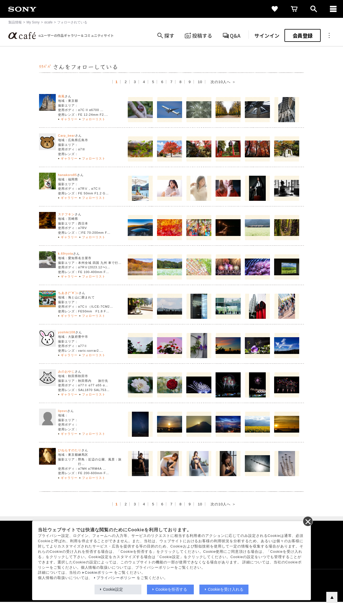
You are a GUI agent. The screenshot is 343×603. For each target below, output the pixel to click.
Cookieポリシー (99, 573)
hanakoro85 (67, 175)
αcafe (48, 22)
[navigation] (333, 9)
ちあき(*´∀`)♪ (68, 293)
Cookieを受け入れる (226, 589)
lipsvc (62, 411)
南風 (61, 96)
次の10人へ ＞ (223, 82)
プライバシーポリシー (116, 578)
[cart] (294, 9)
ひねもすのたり (69, 450)
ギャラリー (69, 119)
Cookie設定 (113, 589)
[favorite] (274, 9)
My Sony (33, 22)
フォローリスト (93, 119)
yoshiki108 (66, 332)
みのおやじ (66, 371)
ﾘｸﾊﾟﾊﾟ (45, 67)
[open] (313, 9)
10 (200, 82)
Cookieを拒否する (171, 589)
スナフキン (66, 214)
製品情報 (15, 22)
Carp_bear (66, 135)
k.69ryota (65, 253)
